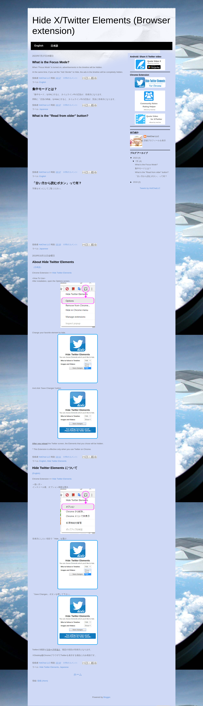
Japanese (43, 109)
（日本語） (37, 267)
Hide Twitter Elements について (54, 468)
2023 (135, 158)
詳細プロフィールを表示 (155, 140)
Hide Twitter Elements (62, 273)
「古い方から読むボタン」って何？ (57, 183)
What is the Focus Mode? (50, 62)
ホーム (78, 674)
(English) (36, 473)
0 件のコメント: (71, 78)
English (38, 45)
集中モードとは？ (44, 89)
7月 (137, 161)
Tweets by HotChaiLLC (150, 188)
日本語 (54, 45)
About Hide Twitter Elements (53, 262)
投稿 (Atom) (42, 681)
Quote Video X (153, 61)
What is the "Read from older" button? (60, 115)
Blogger (106, 697)
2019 (135, 182)
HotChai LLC (153, 136)
